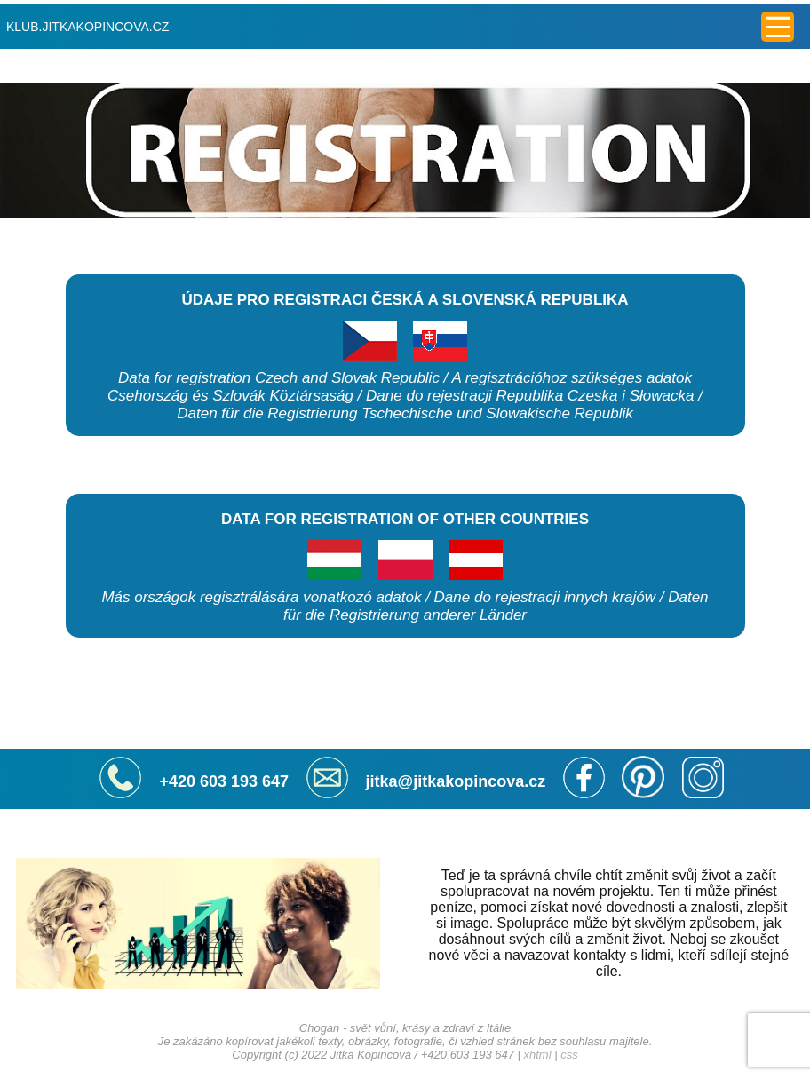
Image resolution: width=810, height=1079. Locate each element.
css (569, 1054)
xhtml (538, 1054)
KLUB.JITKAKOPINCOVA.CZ (87, 27)
